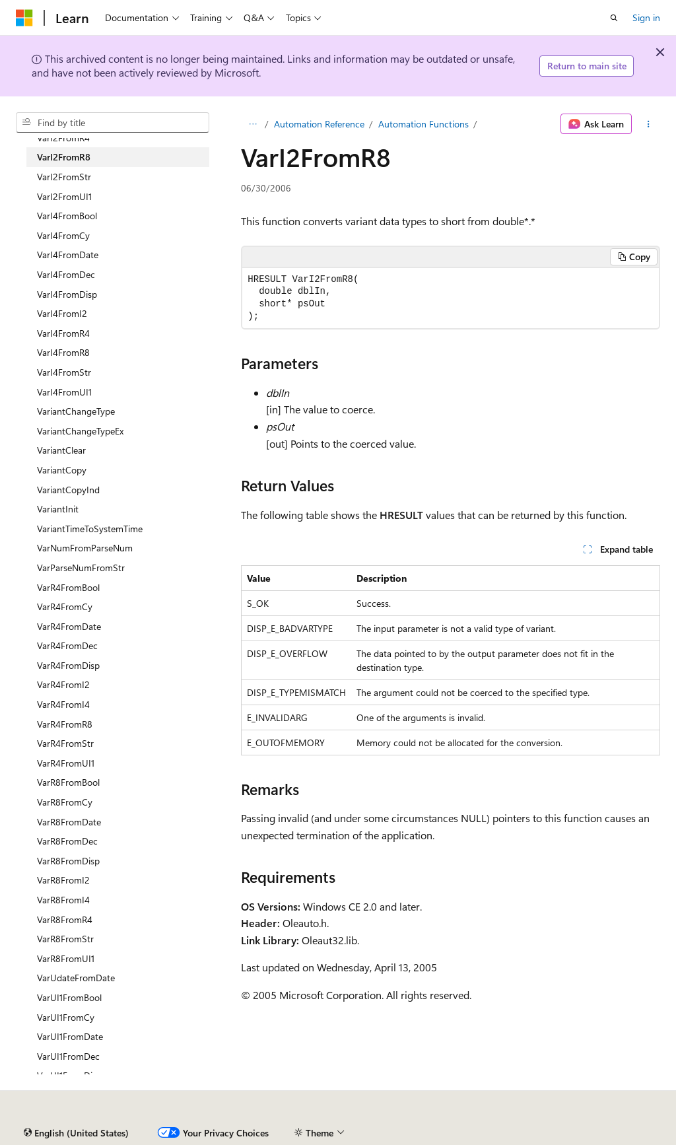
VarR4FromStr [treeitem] (65, 743)
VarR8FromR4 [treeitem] (64, 919)
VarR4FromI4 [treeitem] (63, 704)
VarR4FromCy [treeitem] (64, 606)
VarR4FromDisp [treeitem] (68, 665)
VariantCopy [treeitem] (61, 470)
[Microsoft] (24, 17)
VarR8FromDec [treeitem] (67, 841)
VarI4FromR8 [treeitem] (63, 352)
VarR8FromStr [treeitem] (65, 938)
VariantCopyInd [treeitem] (68, 489)
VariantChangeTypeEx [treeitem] (80, 431)
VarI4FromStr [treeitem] (64, 372)
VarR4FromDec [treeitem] (67, 645)
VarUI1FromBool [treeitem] (69, 997)
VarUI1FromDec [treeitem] (68, 1056)
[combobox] (112, 122)
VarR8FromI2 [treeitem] (63, 880)
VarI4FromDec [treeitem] (66, 274)
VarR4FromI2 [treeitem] (63, 684)
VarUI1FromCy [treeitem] (65, 1017)
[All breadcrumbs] (252, 124)
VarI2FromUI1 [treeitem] (64, 196)
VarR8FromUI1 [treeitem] (65, 958)
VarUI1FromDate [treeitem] (70, 1036)
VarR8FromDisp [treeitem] (68, 860)
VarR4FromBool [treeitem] (68, 587)
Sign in (646, 17)
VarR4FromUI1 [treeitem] (65, 763)
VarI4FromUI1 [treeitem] (64, 392)
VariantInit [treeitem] (58, 509)
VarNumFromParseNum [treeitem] (85, 547)
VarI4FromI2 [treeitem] (62, 313)
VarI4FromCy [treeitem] (63, 235)
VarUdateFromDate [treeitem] (76, 977)
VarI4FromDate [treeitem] (67, 254)
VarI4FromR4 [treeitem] (63, 333)
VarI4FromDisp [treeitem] (67, 294)
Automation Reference (319, 124)
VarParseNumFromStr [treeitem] (81, 567)
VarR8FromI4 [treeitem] (63, 899)
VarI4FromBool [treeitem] (67, 215)
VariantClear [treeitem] (61, 450)
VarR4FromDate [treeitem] (69, 626)
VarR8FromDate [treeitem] (69, 821)
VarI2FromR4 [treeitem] (63, 137)
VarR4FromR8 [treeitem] (64, 724)
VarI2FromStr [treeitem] (64, 176)
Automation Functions (423, 124)
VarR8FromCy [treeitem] (64, 802)
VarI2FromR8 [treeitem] (63, 157)
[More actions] (648, 124)
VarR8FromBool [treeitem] (68, 782)
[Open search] (614, 18)
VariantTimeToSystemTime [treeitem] (90, 528)
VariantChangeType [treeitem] (76, 411)
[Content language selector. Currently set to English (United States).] (76, 1133)
